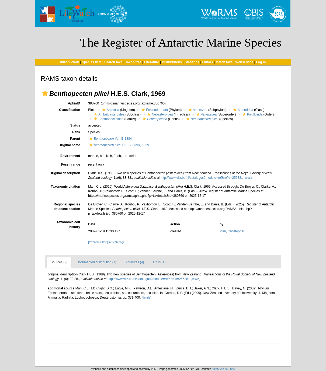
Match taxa (224, 62)
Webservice (244, 62)
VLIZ (154, 369)
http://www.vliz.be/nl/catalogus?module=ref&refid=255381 (202, 178)
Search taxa (113, 62)
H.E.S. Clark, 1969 (118, 145)
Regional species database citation (67, 206)
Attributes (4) (134, 262)
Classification (69, 110)
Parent (75, 139)
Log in (261, 62)
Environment (70, 156)
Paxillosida (251, 114)
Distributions (172, 62)
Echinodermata (154, 110)
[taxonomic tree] (97, 242)
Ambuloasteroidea (108, 114)
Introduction (69, 62)
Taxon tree (133, 62)
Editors (207, 62)
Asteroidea (242, 110)
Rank (76, 132)
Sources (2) (59, 262)
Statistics (192, 62)
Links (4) (159, 262)
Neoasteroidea (159, 114)
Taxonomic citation (65, 186)
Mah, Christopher (232, 231)
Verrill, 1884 (110, 139)
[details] (248, 177)
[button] (45, 93)
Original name (69, 145)
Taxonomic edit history (68, 224)
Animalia (110, 110)
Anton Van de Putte (223, 369)
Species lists (92, 62)
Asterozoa (197, 110)
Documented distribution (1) (96, 262)
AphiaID (74, 103)
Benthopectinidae (108, 119)
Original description (65, 173)
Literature (151, 62)
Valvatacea (206, 114)
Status (75, 125)
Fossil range (70, 164)
